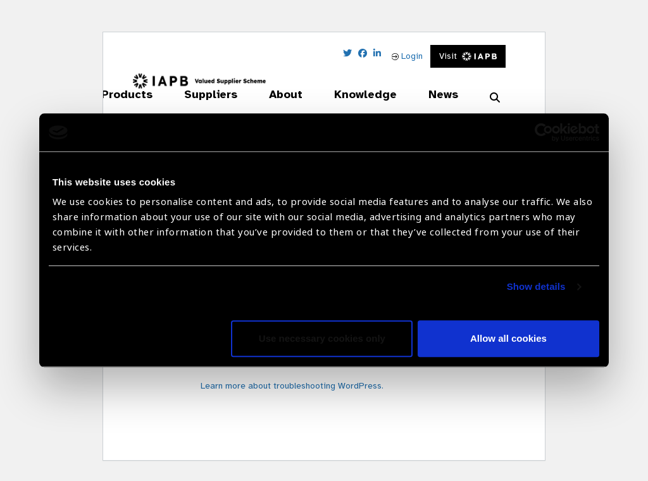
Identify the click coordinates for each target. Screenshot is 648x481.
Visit (468, 56)
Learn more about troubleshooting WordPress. (292, 385)
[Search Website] (495, 98)
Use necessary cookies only (322, 339)
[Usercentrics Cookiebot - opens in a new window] (544, 132)
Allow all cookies (508, 339)
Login (407, 56)
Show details (536, 287)
